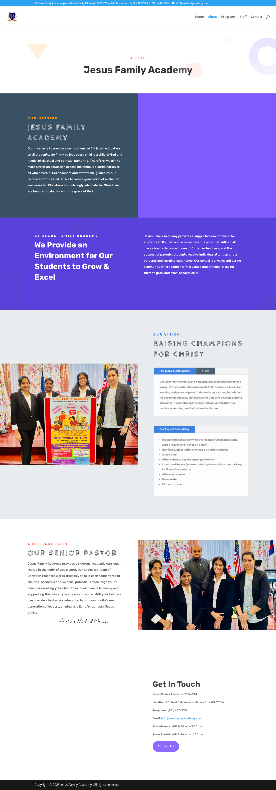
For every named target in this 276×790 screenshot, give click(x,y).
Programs (228, 17)
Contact (256, 17)
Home (199, 17)
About (212, 17)
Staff (243, 17)
